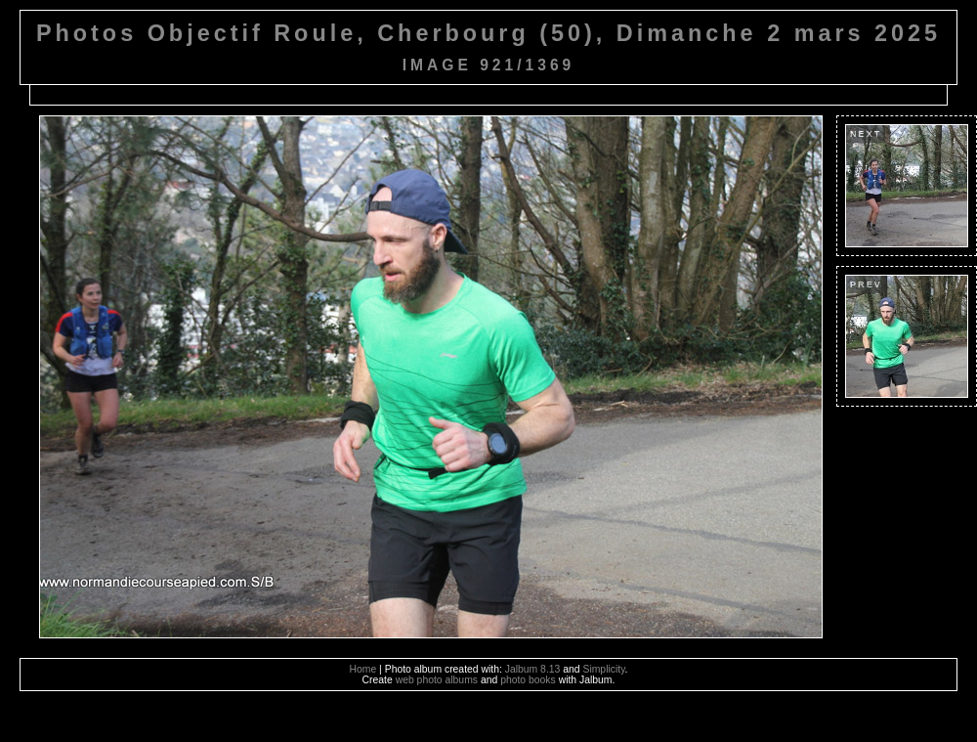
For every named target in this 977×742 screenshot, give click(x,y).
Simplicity (603, 669)
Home (363, 669)
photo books (528, 680)
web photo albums (437, 680)
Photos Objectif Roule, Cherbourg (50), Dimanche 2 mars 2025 (488, 33)
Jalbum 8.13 (533, 669)
